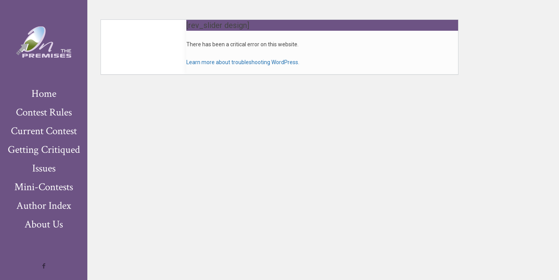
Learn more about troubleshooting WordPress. (242, 62)
